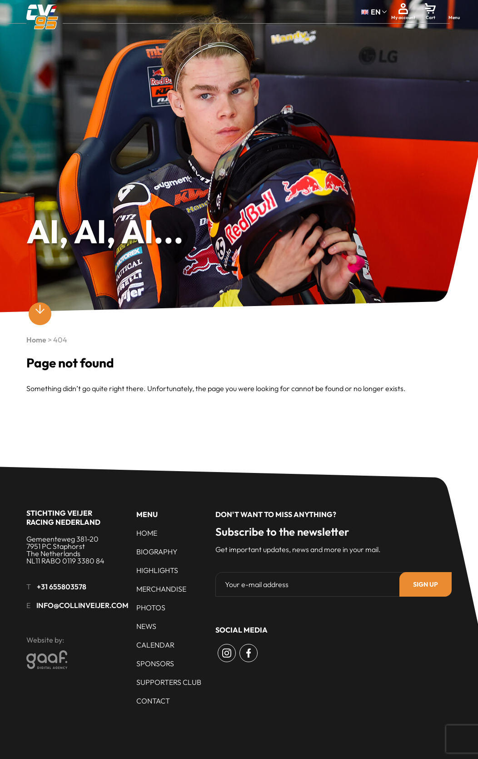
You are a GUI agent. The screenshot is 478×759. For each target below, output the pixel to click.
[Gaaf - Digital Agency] (97, 659)
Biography (157, 551)
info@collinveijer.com (82, 605)
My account (403, 17)
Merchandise (161, 588)
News (146, 626)
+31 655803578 (61, 586)
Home (36, 339)
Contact (153, 700)
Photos (150, 607)
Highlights (157, 570)
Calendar (155, 644)
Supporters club (168, 682)
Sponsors (155, 663)
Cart (430, 17)
